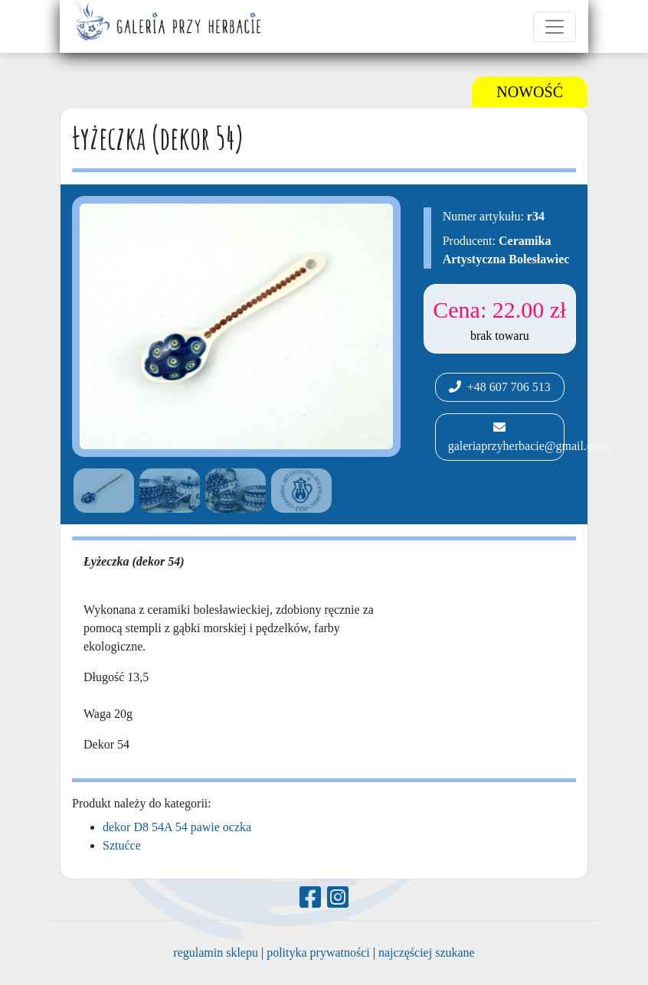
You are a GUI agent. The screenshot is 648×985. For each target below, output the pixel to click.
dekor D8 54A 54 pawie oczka (177, 826)
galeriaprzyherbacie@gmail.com (505, 436)
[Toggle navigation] (554, 26)
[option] (101, 490)
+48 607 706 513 (500, 386)
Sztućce (122, 845)
